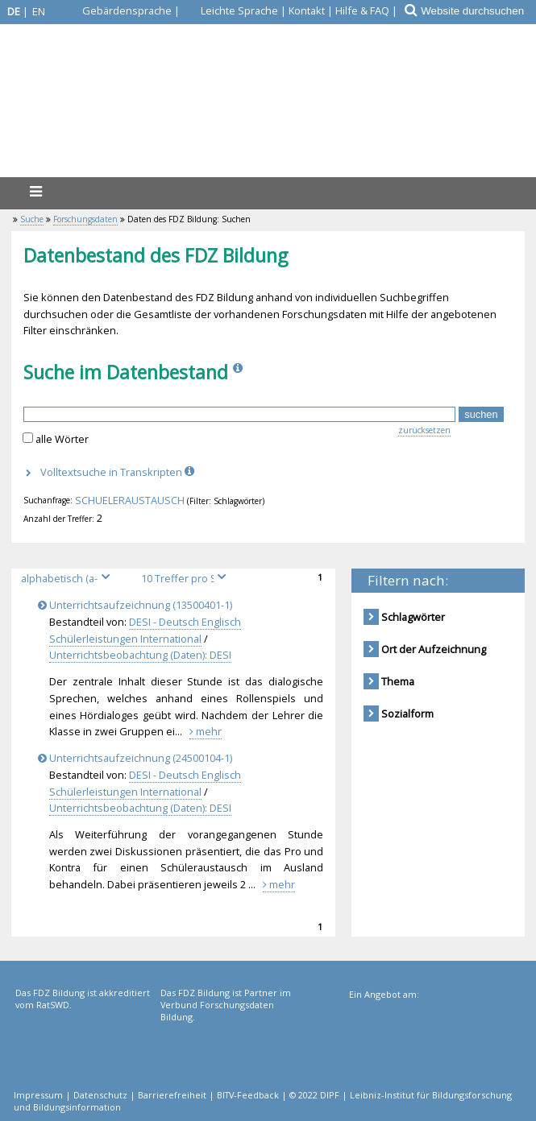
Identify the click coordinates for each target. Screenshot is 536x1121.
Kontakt (307, 10)
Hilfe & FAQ (362, 10)
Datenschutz (100, 1095)
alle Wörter (62, 439)
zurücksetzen (424, 430)
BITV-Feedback (248, 1095)
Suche (32, 219)
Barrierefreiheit (172, 1095)
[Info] (239, 372)
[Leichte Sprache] (230, 10)
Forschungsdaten (85, 219)
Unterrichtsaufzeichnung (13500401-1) (138, 605)
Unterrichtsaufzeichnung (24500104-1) (138, 758)
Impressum (38, 1095)
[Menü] (35, 191)
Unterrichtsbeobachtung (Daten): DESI (140, 654)
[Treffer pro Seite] (186, 579)
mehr (205, 731)
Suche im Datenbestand (125, 372)
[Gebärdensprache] (118, 10)
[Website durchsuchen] (477, 11)
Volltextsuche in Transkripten (118, 472)
